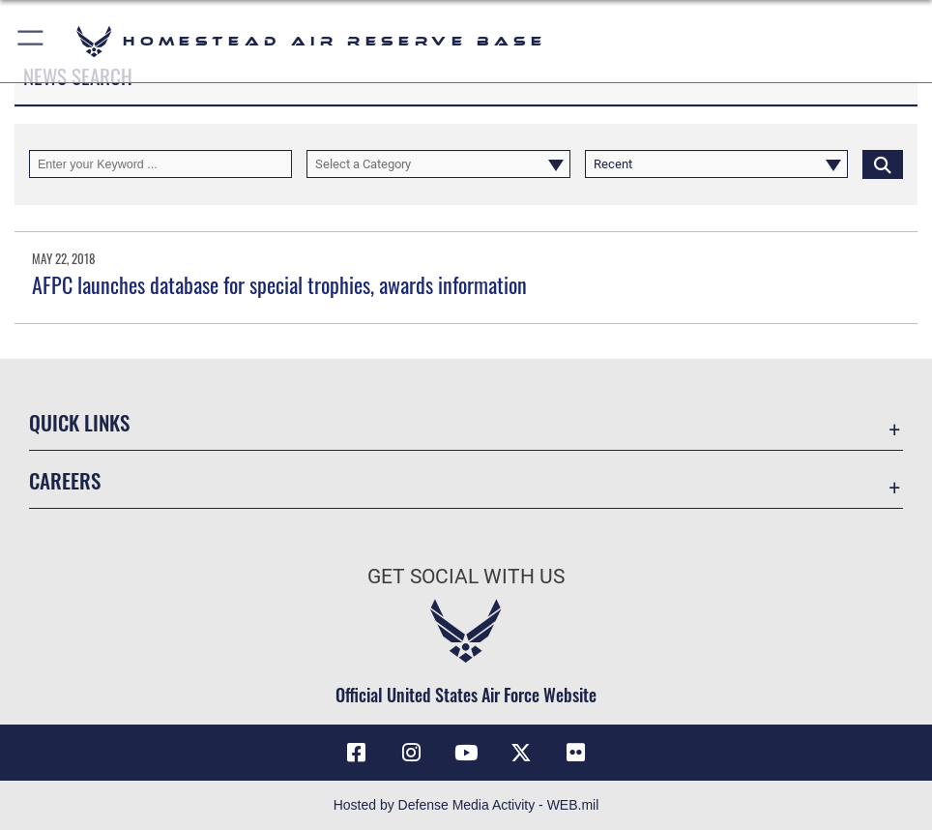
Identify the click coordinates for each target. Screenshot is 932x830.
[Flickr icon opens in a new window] (576, 752)
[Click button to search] (882, 164)
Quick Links (79, 421)
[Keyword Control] (160, 164)
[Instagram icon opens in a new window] (410, 752)
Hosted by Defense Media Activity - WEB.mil (466, 805)
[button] (31, 41)
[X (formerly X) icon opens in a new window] (521, 752)
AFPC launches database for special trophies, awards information (279, 284)
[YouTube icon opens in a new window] (466, 752)
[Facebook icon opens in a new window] (355, 752)
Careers (65, 479)
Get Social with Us (466, 576)
